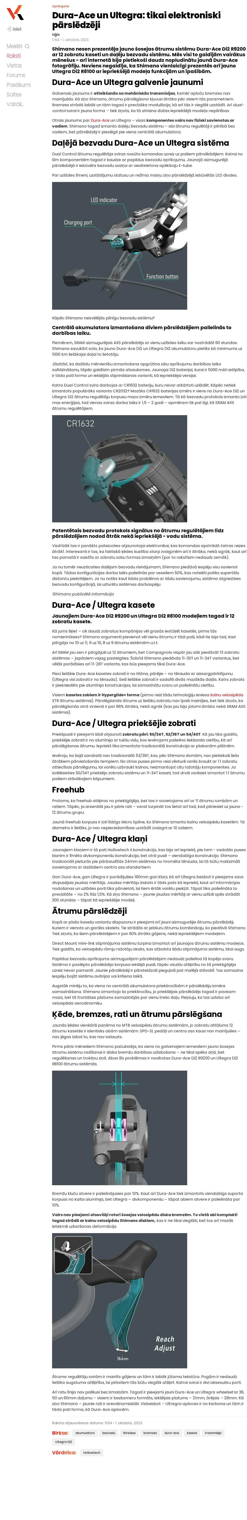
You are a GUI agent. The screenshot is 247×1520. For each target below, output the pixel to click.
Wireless (129, 1433)
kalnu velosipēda (226, 695)
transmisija (213, 1433)
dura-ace (172, 1433)
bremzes (150, 1433)
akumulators (85, 1433)
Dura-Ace (100, 120)
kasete (192, 1433)
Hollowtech (91, 1452)
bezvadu (108, 1433)
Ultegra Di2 (63, 1442)
